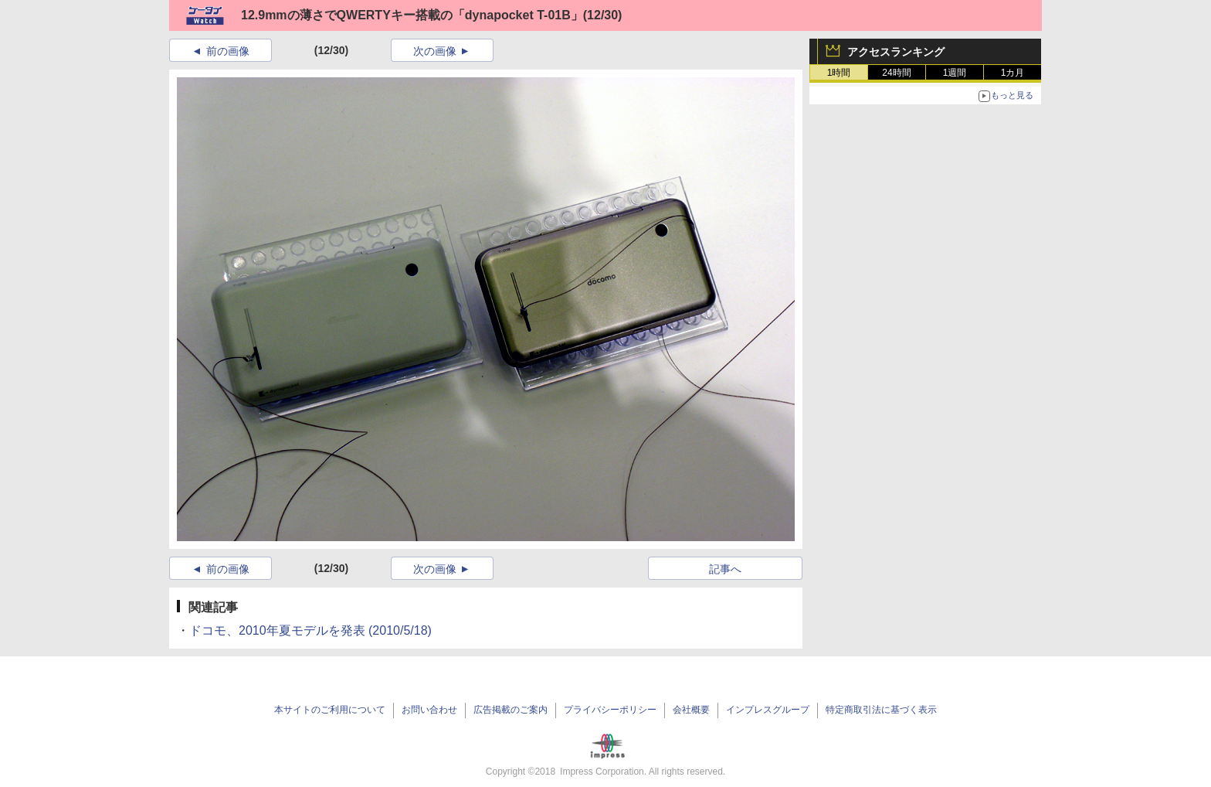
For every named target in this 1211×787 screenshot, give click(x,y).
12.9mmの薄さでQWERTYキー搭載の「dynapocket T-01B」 (412, 15)
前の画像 (227, 51)
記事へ (725, 569)
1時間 (839, 72)
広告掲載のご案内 (510, 709)
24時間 (896, 72)
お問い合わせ (429, 709)
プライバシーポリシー (610, 709)
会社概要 (691, 709)
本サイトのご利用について (329, 709)
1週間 (955, 72)
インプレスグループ (767, 709)
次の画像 (434, 51)
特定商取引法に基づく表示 (881, 709)
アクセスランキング (896, 52)
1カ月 (1013, 72)
